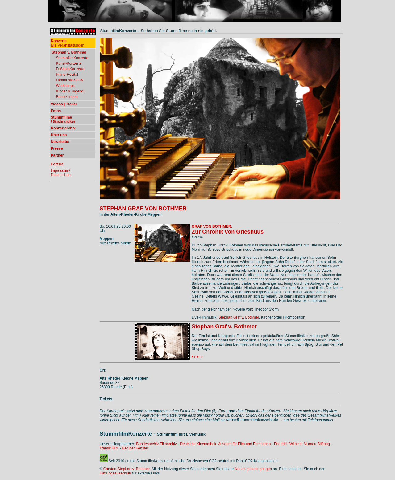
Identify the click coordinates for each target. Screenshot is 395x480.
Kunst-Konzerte (69, 63)
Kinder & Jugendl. (70, 91)
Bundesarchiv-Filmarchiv (156, 444)
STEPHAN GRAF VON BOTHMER (143, 208)
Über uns (59, 135)
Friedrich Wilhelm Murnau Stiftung (302, 444)
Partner (57, 155)
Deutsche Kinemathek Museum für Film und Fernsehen (225, 444)
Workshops (65, 85)
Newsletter (60, 142)
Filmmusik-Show (69, 80)
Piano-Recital (67, 74)
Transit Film (109, 448)
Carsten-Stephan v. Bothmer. (127, 469)
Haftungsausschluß (115, 473)
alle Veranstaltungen (68, 43)
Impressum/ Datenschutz (61, 173)
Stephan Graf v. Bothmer (238, 317)
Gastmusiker (64, 122)
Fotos (56, 111)
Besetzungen (67, 97)
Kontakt (57, 164)
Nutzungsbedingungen (253, 469)
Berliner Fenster (135, 448)
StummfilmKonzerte (72, 58)
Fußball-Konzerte (70, 69)
